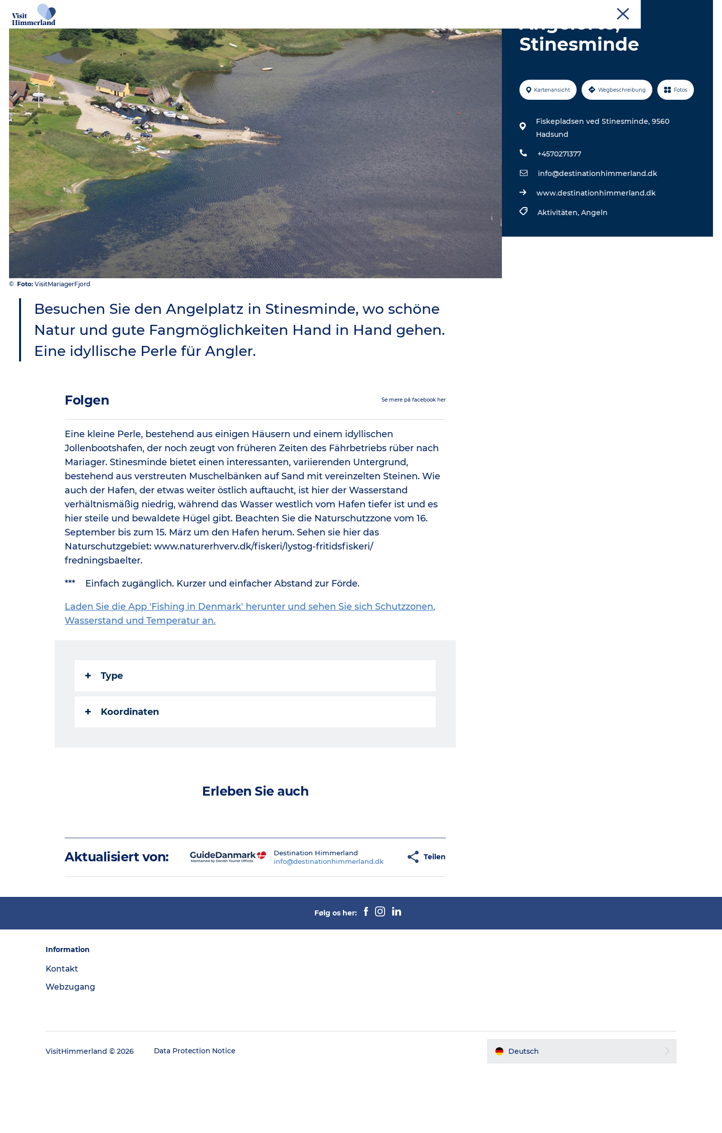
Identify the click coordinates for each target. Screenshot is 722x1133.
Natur (229, 32)
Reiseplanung (419, 32)
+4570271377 (559, 201)
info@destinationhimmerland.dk (597, 221)
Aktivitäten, (559, 260)
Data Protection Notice (200, 1113)
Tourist (612, 9)
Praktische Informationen (509, 32)
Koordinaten (122, 759)
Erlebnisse (184, 32)
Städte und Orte (285, 32)
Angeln (594, 260)
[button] (371, 911)
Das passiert (354, 32)
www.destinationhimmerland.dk (595, 240)
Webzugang (75, 1049)
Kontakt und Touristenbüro (672, 9)
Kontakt (67, 1031)
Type (104, 723)
